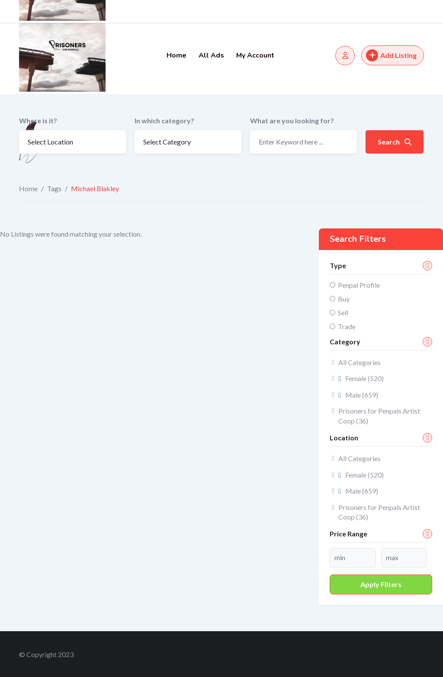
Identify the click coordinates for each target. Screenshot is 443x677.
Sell (343, 312)
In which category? (164, 120)
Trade (347, 326)
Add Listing (391, 55)
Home (176, 55)
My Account (255, 55)
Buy (344, 299)
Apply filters (380, 584)
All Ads (211, 55)
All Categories (359, 362)
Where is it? (38, 120)
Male (358, 395)
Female (361, 378)
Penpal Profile (359, 285)
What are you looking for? (292, 120)
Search (394, 142)
